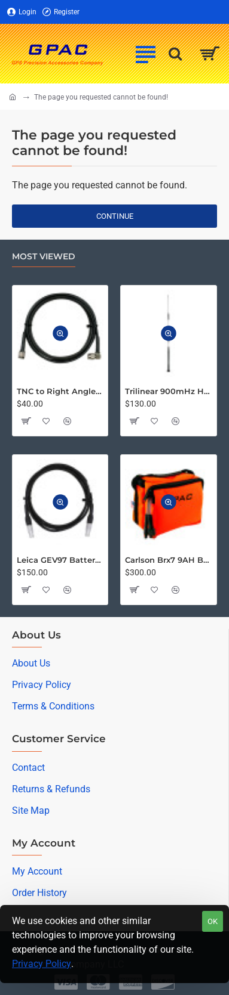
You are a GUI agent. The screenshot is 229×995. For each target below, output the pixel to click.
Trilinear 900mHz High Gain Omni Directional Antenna (168, 391)
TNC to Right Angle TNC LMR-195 (60, 391)
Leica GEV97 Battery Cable (60, 560)
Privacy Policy (41, 963)
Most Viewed (43, 257)
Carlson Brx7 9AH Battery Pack (168, 560)
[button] (60, 333)
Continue (114, 216)
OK (212, 921)
